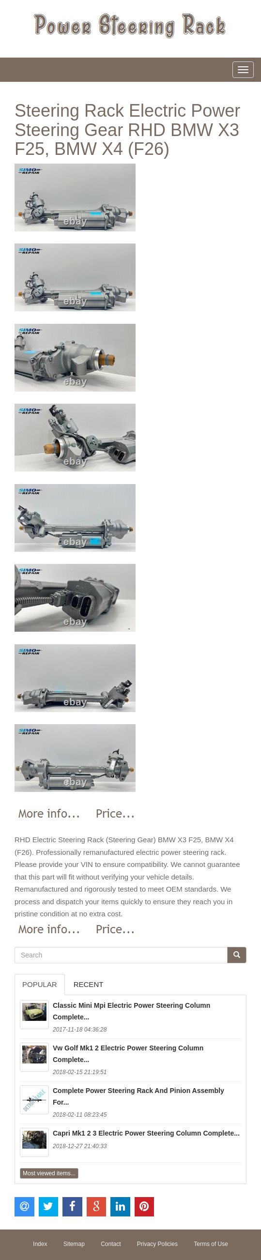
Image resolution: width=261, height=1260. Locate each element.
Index (40, 1244)
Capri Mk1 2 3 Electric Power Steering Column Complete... (146, 1133)
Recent (89, 984)
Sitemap (74, 1244)
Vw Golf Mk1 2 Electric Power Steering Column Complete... (128, 1053)
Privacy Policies (157, 1244)
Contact (111, 1244)
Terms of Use (211, 1244)
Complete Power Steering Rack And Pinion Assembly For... (138, 1096)
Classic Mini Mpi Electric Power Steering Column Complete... (131, 1011)
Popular (39, 984)
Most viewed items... (49, 1173)
